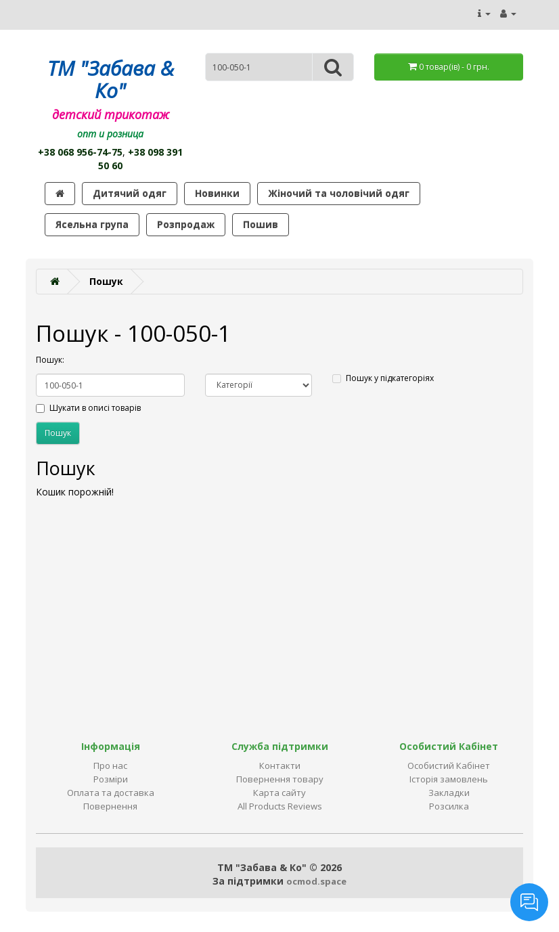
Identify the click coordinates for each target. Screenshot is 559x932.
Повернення (110, 806)
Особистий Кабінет (448, 765)
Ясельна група (92, 224)
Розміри (110, 779)
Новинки (217, 193)
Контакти (279, 765)
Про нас (110, 765)
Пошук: (50, 359)
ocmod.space (316, 881)
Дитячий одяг (129, 193)
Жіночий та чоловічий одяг (338, 193)
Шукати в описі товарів (88, 408)
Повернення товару (279, 779)
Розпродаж (186, 224)
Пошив (260, 224)
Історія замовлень (448, 779)
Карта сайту (279, 792)
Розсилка (449, 806)
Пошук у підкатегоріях (383, 378)
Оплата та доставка (110, 792)
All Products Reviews (280, 806)
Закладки (449, 792)
